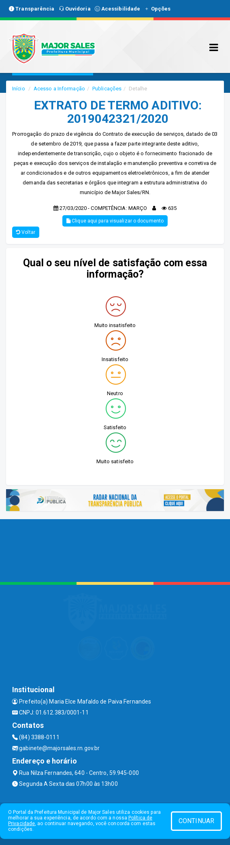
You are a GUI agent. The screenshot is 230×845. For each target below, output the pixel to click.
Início (18, 89)
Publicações (106, 89)
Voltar (25, 232)
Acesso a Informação (59, 89)
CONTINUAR (196, 821)
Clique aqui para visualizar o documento (115, 221)
